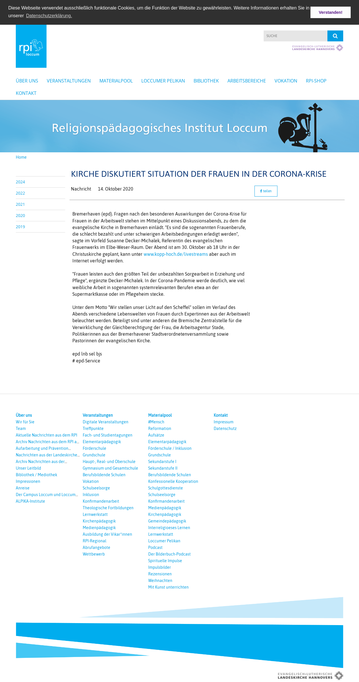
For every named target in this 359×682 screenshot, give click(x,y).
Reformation (159, 428)
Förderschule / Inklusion (170, 447)
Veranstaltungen (69, 80)
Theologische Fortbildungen (108, 507)
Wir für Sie (25, 421)
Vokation (286, 80)
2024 (20, 181)
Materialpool (116, 80)
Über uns (27, 80)
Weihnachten (160, 580)
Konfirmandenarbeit (101, 500)
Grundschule (94, 454)
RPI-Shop (316, 80)
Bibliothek (206, 80)
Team (21, 428)
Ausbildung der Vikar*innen (107, 533)
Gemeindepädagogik (167, 520)
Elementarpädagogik (102, 441)
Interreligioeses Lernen (169, 527)
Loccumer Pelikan (163, 80)
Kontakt (26, 92)
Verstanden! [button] (330, 12)
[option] (179, 125)
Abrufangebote (96, 547)
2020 (20, 215)
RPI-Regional (94, 540)
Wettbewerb (94, 553)
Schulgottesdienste (165, 487)
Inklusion (91, 494)
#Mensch (156, 421)
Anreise (23, 487)
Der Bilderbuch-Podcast (169, 553)
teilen (266, 191)
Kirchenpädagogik (99, 520)
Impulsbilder (159, 566)
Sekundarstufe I (162, 461)
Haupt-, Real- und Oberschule (109, 461)
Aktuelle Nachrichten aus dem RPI (46, 434)
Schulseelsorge (96, 487)
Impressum (223, 421)
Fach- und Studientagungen (107, 434)
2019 (20, 226)
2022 (20, 192)
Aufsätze (156, 434)
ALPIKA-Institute (30, 500)
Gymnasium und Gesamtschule (110, 467)
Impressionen (28, 481)
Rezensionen (160, 573)
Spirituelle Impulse (165, 560)
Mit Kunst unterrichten (168, 586)
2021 (20, 203)
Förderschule (94, 447)
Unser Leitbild (28, 467)
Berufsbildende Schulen (104, 474)
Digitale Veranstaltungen (105, 421)
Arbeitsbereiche (246, 80)
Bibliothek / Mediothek (36, 474)
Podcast (155, 547)
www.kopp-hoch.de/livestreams (176, 253)
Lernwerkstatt (95, 514)
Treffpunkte (93, 428)
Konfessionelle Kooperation (173, 481)
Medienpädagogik (99, 527)
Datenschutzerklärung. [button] (49, 15)
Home (21, 156)
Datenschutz (225, 428)
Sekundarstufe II (162, 467)
